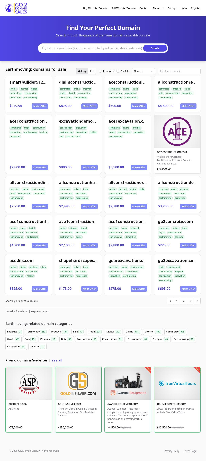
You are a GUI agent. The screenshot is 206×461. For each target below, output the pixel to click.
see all (57, 360)
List (92, 71)
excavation (16, 97)
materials (15, 136)
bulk (13, 193)
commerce (65, 88)
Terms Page (189, 451)
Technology (36, 332)
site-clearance (73, 136)
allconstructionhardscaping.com (91, 182)
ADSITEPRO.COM (17, 404)
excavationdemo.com (80, 121)
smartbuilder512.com (31, 82)
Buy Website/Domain (95, 8)
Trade (95, 332)
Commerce (175, 332)
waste (25, 189)
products (177, 88)
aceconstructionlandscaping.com (142, 82)
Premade (48, 339)
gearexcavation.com (129, 260)
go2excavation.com (177, 260)
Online (133, 332)
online (14, 88)
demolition (81, 132)
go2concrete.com (175, 221)
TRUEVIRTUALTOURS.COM (171, 404)
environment (38, 189)
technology (16, 93)
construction (31, 93)
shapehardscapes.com (81, 260)
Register (196, 8)
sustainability (116, 271)
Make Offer (39, 106)
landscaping (131, 97)
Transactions (87, 339)
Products (59, 332)
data (43, 267)
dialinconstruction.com (82, 82)
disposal (184, 189)
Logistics (14, 332)
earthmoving (30, 97)
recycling (15, 189)
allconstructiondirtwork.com (39, 182)
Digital (113, 332)
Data (66, 339)
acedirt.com (22, 260)
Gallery (82, 71)
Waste (13, 339)
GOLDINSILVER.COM (69, 404)
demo (79, 237)
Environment (138, 339)
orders (43, 132)
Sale (78, 332)
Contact (144, 8)
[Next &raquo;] (197, 301)
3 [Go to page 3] (190, 300)
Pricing (171, 8)
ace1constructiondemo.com (87, 221)
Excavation (16, 347)
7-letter (30, 275)
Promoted (108, 71)
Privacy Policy (171, 451)
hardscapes (81, 275)
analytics (34, 267)
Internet (153, 332)
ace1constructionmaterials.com (42, 121)
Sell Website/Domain (124, 8)
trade (62, 93)
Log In (183, 8)
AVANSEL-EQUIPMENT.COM (123, 404)
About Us (158, 8)
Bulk (30, 339)
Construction (112, 339)
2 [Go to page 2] (183, 300)
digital (34, 88)
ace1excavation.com (129, 121)
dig (61, 136)
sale (161, 93)
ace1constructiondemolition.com (142, 221)
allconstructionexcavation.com (140, 182)
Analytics (161, 339)
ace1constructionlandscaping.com (44, 221)
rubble (93, 132)
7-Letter (37, 347)
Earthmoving (184, 339)
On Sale (125, 71)
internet (24, 88)
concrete (179, 237)
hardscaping (82, 198)
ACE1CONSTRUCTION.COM (172, 152)
